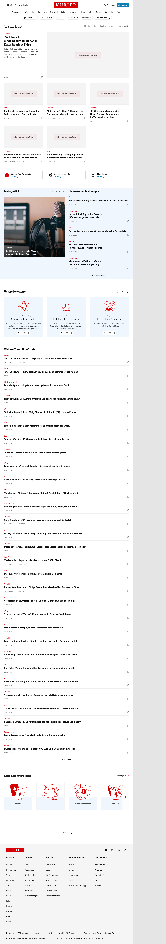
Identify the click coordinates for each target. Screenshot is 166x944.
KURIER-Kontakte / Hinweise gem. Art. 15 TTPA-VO (79, 938)
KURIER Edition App (78, 885)
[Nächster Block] (63, 191)
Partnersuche (51, 890)
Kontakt (98, 885)
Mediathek (29, 870)
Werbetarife (100, 875)
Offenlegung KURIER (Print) (61, 933)
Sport (83, 12)
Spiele (48, 870)
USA (48, 151)
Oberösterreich (10, 503)
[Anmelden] (109, 5)
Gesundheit (109, 12)
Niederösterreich (10, 382)
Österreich (54, 12)
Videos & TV (73, 17)
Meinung (60, 17)
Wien (27, 12)
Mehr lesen (66, 759)
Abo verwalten (101, 864)
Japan (6, 476)
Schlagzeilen (17, 12)
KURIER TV (74, 864)
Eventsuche (51, 885)
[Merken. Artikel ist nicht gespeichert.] (42, 77)
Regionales (11, 870)
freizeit (9, 890)
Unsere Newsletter (15, 291)
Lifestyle (88, 26)
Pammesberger (30, 895)
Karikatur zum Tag (103, 17)
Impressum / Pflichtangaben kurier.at (22, 933)
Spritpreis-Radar (29, 17)
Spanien (72, 241)
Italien (6, 355)
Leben (9, 901)
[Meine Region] (21, 5)
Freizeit (99, 12)
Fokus (9, 895)
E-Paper (27, 864)
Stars (119, 12)
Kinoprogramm (52, 880)
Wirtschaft (74, 12)
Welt (70, 197)
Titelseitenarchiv (53, 895)
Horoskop (28, 890)
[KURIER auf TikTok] (125, 850)
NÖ (33, 12)
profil (71, 870)
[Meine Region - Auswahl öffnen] (31, 5)
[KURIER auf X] (119, 850)
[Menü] (8, 5)
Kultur (90, 12)
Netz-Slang (8, 557)
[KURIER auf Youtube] (106, 850)
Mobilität (10, 921)
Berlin (6, 746)
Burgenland (42, 12)
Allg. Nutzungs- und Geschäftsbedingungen (25, 938)
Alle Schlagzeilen (99, 275)
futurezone (73, 875)
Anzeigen (99, 870)
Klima (8, 916)
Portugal (7, 108)
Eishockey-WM (46, 17)
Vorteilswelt (51, 864)
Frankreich (8, 651)
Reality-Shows (106, 26)
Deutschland (9, 732)
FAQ (96, 880)
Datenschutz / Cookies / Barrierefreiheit (101, 933)
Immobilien (86, 17)
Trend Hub (8, 33)
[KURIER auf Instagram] (112, 850)
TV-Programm (52, 875)
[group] (34, 226)
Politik (63, 12)
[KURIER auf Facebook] (100, 850)
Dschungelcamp (122, 26)
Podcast (27, 885)
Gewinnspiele (30, 875)
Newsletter (29, 880)
